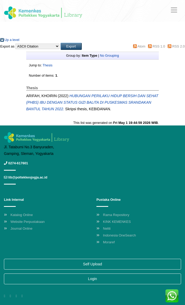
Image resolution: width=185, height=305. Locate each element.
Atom (141, 46)
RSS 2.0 (178, 46)
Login (92, 279)
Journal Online (18, 228)
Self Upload (92, 264)
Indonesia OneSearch (116, 235)
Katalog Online (18, 215)
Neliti (103, 228)
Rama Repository (112, 215)
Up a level (11, 40)
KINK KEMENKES (113, 222)
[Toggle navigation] (174, 10)
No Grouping (109, 55)
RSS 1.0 (159, 46)
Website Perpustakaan (24, 222)
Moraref (105, 242)
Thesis (47, 65)
